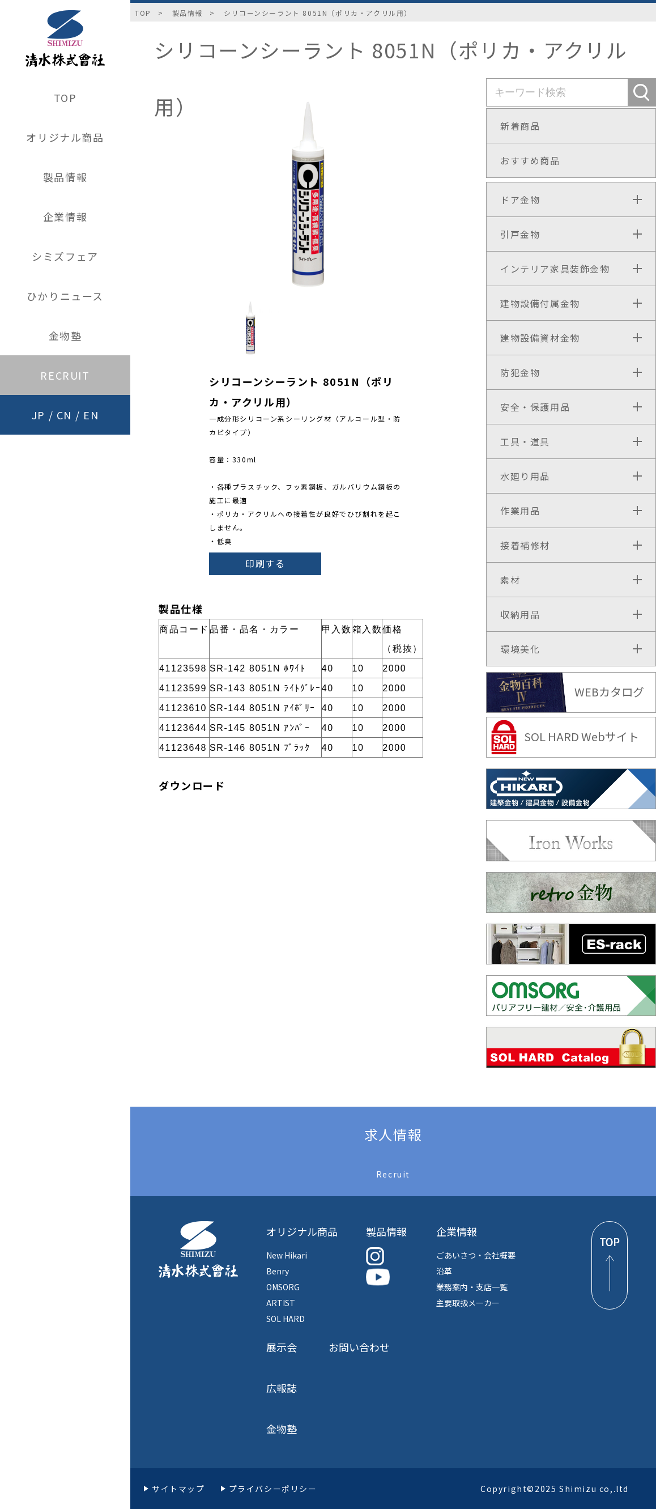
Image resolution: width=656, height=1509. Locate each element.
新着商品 (520, 126)
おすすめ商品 (530, 160)
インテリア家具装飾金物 (555, 268)
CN (64, 414)
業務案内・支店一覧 (472, 1287)
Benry (277, 1271)
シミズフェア (65, 256)
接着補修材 (525, 545)
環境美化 (520, 649)
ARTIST (280, 1302)
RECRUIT (65, 375)
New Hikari (286, 1255)
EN (91, 414)
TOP (65, 97)
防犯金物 (520, 372)
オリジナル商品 (65, 137)
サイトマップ (178, 1488)
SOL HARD (285, 1318)
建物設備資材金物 (540, 338)
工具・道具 (525, 441)
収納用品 (520, 614)
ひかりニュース (65, 295)
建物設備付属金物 (540, 303)
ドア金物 (520, 199)
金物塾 (65, 335)
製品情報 (65, 176)
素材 (510, 579)
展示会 (281, 1347)
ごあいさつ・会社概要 (476, 1255)
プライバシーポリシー (273, 1488)
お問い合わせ (359, 1347)
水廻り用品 (525, 476)
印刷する (265, 563)
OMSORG (283, 1287)
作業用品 (520, 510)
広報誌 (281, 1387)
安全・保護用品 (535, 407)
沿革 (444, 1271)
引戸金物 (520, 234)
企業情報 (65, 216)
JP (38, 414)
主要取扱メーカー (468, 1302)
